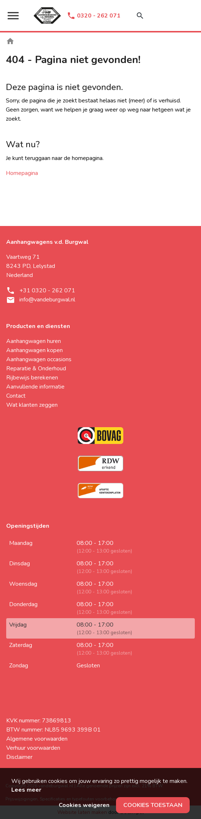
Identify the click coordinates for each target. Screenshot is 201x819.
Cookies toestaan (152, 805)
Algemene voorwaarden (36, 739)
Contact (16, 396)
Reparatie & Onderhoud (36, 368)
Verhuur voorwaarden (33, 748)
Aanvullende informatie (35, 387)
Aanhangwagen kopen (34, 350)
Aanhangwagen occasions (38, 359)
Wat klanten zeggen (32, 405)
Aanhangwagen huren (33, 341)
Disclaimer (19, 757)
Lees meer (26, 790)
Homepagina (22, 173)
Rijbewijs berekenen (32, 378)
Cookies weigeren (84, 805)
